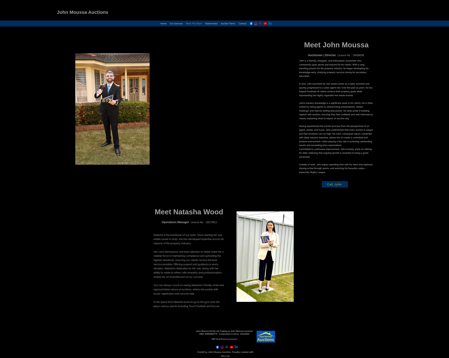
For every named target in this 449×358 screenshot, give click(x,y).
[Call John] (335, 184)
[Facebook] (251, 23)
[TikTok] (261, 23)
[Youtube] (265, 23)
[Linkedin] (270, 23)
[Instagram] (256, 23)
